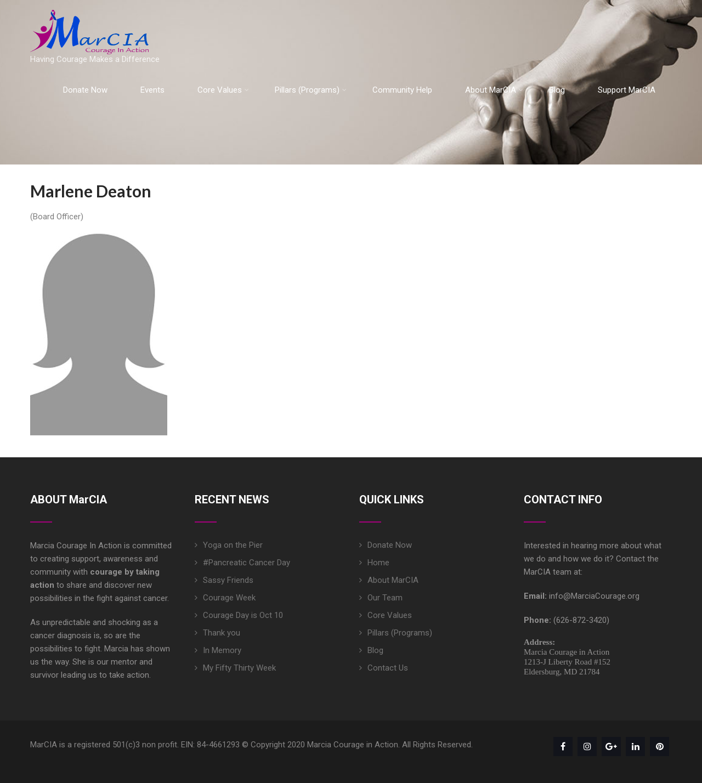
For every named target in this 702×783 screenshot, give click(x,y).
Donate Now (85, 90)
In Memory (222, 650)
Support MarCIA (626, 90)
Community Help (402, 90)
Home (378, 563)
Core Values (223, 90)
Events (152, 90)
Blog (557, 90)
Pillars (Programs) (311, 90)
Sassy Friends (228, 580)
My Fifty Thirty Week (239, 668)
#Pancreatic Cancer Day (246, 563)
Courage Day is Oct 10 (243, 615)
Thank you (221, 633)
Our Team (385, 598)
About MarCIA (494, 90)
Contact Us (387, 668)
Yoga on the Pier (233, 545)
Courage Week (229, 598)
